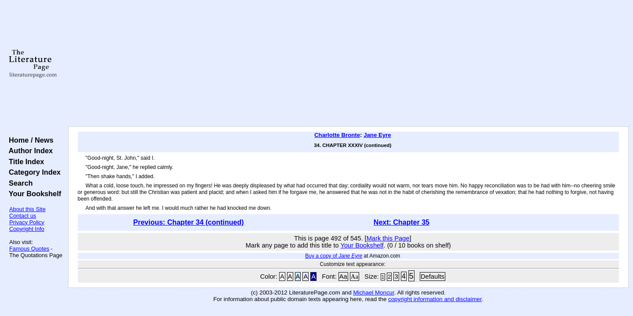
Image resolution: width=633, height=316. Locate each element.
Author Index (29, 150)
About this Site (27, 209)
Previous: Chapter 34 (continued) (188, 222)
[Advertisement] (348, 63)
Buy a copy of (333, 256)
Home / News (29, 140)
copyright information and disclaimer (435, 299)
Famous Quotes (29, 248)
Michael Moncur (373, 292)
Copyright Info (26, 229)
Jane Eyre (377, 135)
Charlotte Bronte (337, 135)
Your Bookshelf (33, 194)
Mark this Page (388, 238)
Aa (343, 276)
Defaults (432, 276)
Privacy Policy (26, 222)
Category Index (33, 172)
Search (19, 183)
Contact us (22, 215)
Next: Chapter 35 (401, 222)
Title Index (24, 161)
